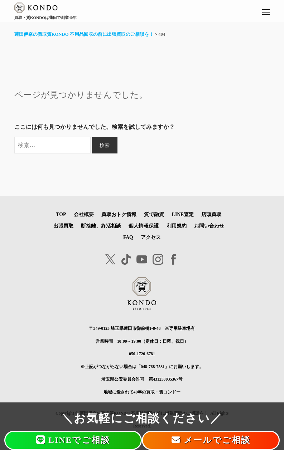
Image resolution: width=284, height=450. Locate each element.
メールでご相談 (211, 440)
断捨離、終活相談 (101, 226)
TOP (61, 214)
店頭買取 (211, 214)
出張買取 (63, 226)
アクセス (151, 237)
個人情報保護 (144, 226)
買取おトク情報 (118, 214)
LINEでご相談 (73, 440)
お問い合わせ (209, 226)
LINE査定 (183, 214)
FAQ (128, 237)
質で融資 (154, 214)
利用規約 (177, 226)
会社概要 (84, 214)
